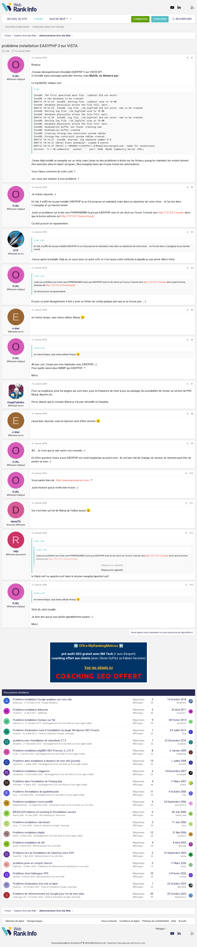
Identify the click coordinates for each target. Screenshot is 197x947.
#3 (192, 232)
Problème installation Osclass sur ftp (34, 720)
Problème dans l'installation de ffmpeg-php (37, 781)
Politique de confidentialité (155, 921)
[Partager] (187, 58)
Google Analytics (50, 703)
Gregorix (17, 733)
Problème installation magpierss (31, 771)
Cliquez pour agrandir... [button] (112, 570)
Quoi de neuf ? (58, 19)
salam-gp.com (20, 897)
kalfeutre (17, 866)
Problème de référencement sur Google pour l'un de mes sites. (49, 893)
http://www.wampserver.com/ (73, 480)
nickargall (181, 774)
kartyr (183, 866)
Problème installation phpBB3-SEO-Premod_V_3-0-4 (43, 750)
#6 (192, 340)
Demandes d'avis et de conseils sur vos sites (71, 805)
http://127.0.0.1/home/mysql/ (77, 216)
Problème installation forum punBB (33, 801)
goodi (15, 846)
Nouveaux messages (18, 27)
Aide (173, 921)
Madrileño (181, 703)
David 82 (17, 856)
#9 (192, 443)
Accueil (182, 921)
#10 (191, 473)
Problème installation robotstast (31, 822)
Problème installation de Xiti (29, 842)
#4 (192, 268)
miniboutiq (18, 774)
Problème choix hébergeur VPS (30, 873)
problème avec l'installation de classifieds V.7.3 (39, 740)
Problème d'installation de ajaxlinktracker (36, 791)
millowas (17, 784)
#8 (192, 413)
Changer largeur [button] (35, 921)
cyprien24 (17, 764)
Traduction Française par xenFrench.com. (126, 943)
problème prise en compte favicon (32, 863)
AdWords (42, 713)
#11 (191, 503)
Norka (15, 836)
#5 (192, 310)
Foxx (15, 795)
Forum (38, 19)
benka (183, 856)
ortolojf (16, 877)
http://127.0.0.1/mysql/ (171, 212)
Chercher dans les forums (48, 27)
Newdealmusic (20, 805)
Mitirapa (182, 846)
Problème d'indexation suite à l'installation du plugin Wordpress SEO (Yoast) (56, 730)
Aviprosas (17, 703)
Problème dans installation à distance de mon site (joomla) (46, 760)
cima (15, 825)
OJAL (7, 51)
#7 (192, 384)
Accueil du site (17, 19)
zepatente (181, 754)
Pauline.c (17, 887)
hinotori (182, 764)
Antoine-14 (18, 723)
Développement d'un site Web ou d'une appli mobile (67, 723)
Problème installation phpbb (29, 832)
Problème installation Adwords (30, 709)
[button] (71, 19)
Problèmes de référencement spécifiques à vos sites (63, 866)
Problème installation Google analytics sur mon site (42, 699)
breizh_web (18, 815)
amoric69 (181, 723)
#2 (192, 187)
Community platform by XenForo (78, 943)
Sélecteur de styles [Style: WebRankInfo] (14, 921)
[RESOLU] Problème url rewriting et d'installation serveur (44, 812)
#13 (191, 585)
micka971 (17, 713)
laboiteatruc (180, 897)
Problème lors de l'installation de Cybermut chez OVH (43, 852)
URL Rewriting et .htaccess (52, 815)
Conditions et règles (129, 921)
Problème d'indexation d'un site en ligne (35, 883)
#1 (192, 58)
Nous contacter (109, 921)
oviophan (17, 744)
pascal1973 (180, 805)
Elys (184, 733)
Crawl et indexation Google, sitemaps (56, 733)
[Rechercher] (181, 19)
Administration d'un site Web (47, 846)
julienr (183, 784)
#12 (191, 533)
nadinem (182, 836)
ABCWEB (182, 887)
